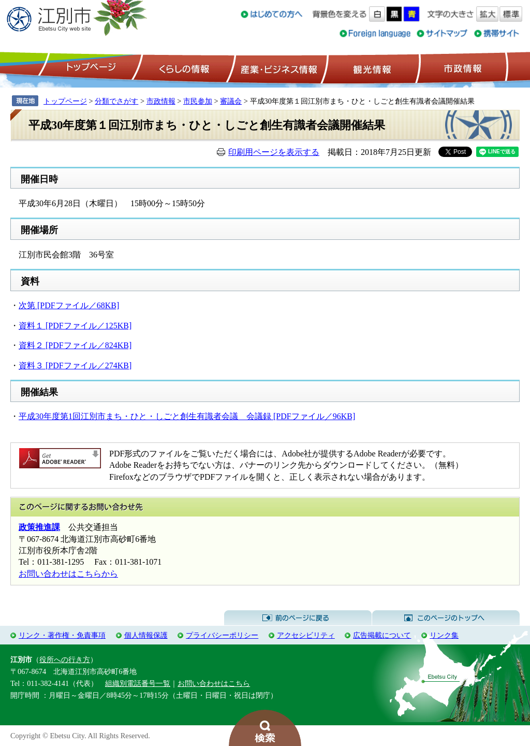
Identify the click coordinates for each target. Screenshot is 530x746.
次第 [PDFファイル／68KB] (69, 305)
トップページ (89, 67)
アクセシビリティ (306, 635)
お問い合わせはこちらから (68, 573)
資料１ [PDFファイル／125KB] (75, 325)
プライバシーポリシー (222, 635)
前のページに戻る (298, 618)
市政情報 (461, 67)
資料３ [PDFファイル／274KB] (75, 365)
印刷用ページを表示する (273, 152)
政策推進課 (39, 527)
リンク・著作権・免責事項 (62, 635)
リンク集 (444, 635)
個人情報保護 (146, 635)
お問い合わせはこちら (214, 683)
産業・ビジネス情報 (277, 67)
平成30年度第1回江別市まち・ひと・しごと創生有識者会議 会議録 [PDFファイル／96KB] (187, 416)
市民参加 (197, 101)
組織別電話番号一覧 (137, 683)
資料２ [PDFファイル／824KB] (75, 345)
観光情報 (371, 67)
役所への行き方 (64, 659)
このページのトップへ (446, 618)
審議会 (231, 101)
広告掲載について (382, 635)
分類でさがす (116, 101)
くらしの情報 (183, 67)
